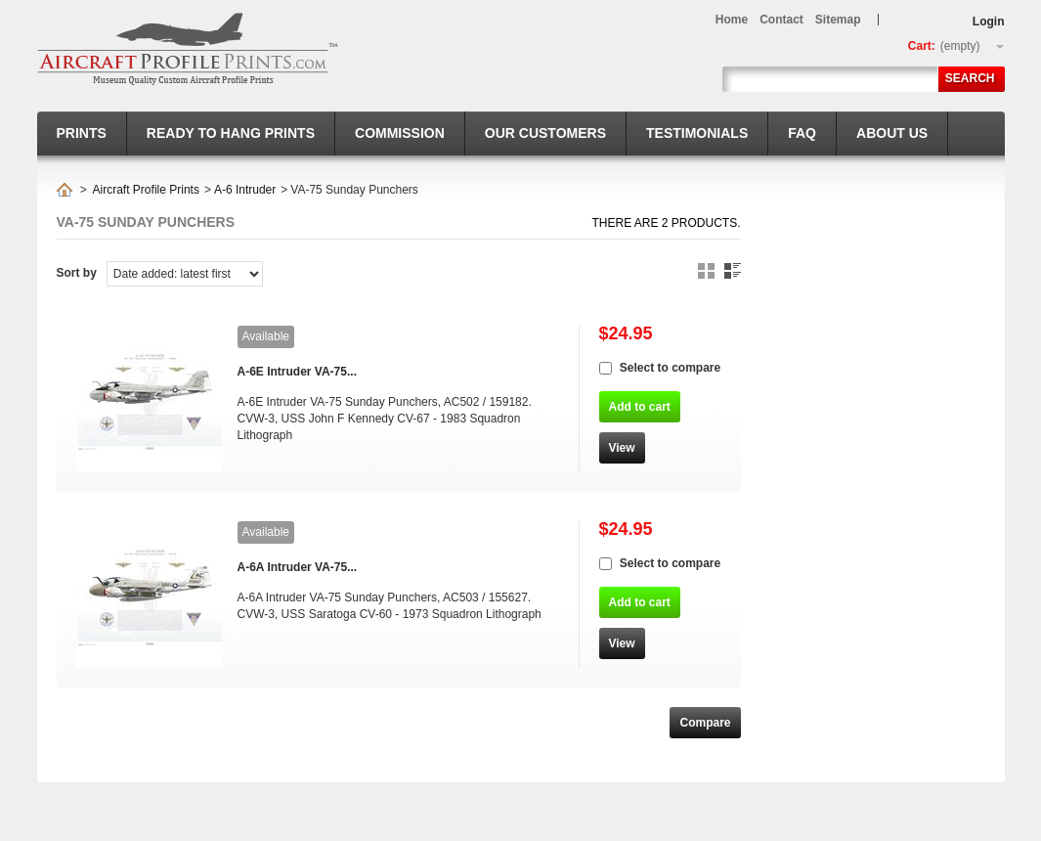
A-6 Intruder (245, 190)
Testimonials (697, 133)
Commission (400, 133)
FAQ (802, 133)
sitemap (838, 19)
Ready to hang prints (231, 133)
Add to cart (640, 407)
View (622, 448)
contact (781, 19)
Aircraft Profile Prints (146, 190)
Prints (82, 133)
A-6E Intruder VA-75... (297, 371)
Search (970, 78)
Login (989, 21)
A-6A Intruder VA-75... (298, 567)
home (732, 19)
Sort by (77, 273)
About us (892, 133)
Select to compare (670, 368)
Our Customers (545, 133)
